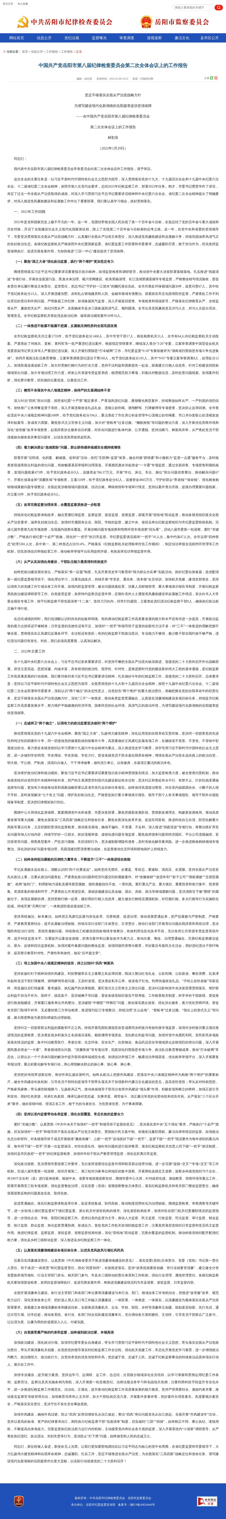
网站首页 (16, 38)
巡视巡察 (154, 38)
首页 (25, 51)
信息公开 (44, 38)
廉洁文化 (182, 38)
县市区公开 (209, 38)
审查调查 (126, 38)
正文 (79, 51)
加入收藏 (23, 3)
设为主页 (8, 3)
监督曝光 (99, 38)
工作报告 (52, 51)
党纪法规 (71, 38)
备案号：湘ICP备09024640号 (136, 1504)
